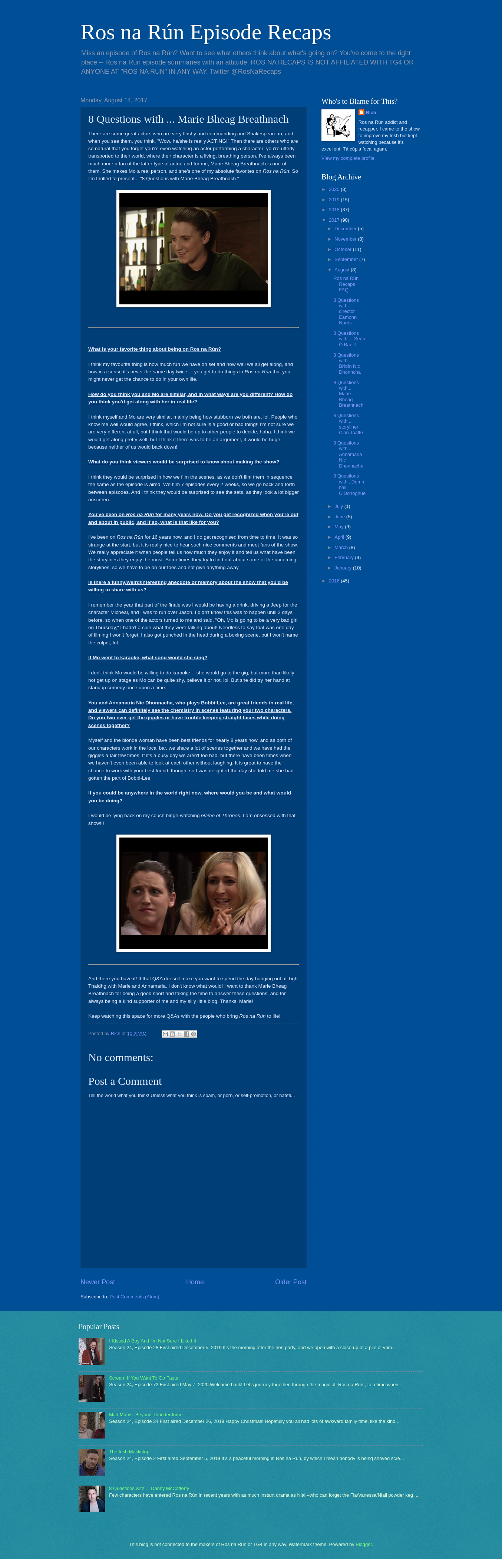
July (339, 506)
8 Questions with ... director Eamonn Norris (346, 311)
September (346, 259)
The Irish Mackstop (129, 1451)
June (340, 516)
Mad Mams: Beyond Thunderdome (145, 1414)
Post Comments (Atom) (134, 1296)
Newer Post (97, 1282)
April (339, 537)
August (342, 270)
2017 (335, 220)
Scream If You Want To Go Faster (144, 1378)
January (343, 568)
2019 (335, 199)
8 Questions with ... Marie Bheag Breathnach (348, 394)
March (341, 547)
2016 (335, 581)
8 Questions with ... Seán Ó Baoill (349, 338)
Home (195, 1282)
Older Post (291, 1282)
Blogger (364, 1544)
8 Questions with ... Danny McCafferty (149, 1488)
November (346, 239)
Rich (371, 112)
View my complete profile (347, 158)
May (339, 526)
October (343, 249)
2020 (335, 189)
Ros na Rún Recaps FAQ (346, 284)
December (346, 228)
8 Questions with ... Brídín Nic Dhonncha (347, 363)
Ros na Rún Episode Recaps (205, 32)
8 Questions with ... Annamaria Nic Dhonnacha (348, 454)
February (344, 557)
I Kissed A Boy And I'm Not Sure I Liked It (152, 1341)
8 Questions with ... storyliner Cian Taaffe (348, 424)
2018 (335, 209)
